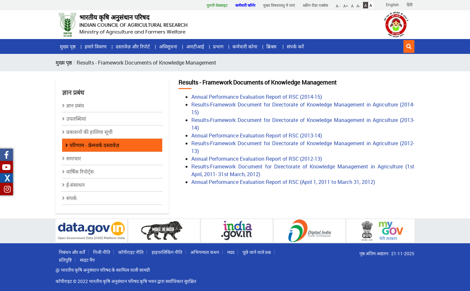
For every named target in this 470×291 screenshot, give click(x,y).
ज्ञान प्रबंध (75, 105)
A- (358, 5)
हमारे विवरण (96, 46)
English (392, 4)
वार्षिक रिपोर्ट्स (80, 171)
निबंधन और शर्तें (72, 252)
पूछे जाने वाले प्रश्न (256, 252)
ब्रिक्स (272, 46)
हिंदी (409, 4)
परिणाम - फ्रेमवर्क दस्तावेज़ (94, 145)
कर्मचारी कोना (244, 46)
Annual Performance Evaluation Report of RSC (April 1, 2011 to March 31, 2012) (283, 182)
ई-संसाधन (75, 184)
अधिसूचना (168, 46)
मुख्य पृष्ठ (68, 46)
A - (338, 5)
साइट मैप (87, 260)
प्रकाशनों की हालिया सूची (89, 131)
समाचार (73, 158)
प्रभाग (218, 46)
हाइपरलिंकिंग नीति (167, 252)
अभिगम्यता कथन (204, 252)
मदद (230, 252)
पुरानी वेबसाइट (217, 5)
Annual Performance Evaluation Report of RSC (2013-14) (256, 135)
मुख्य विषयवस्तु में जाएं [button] (279, 5)
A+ (345, 5)
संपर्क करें (295, 46)
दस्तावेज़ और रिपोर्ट (133, 46)
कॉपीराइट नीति (131, 252)
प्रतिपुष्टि (65, 260)
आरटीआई (195, 46)
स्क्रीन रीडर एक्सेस (315, 5)
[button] (408, 46)
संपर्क (71, 198)
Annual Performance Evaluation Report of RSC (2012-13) (256, 158)
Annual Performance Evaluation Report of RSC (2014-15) (256, 96)
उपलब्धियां (76, 118)
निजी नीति (101, 252)
